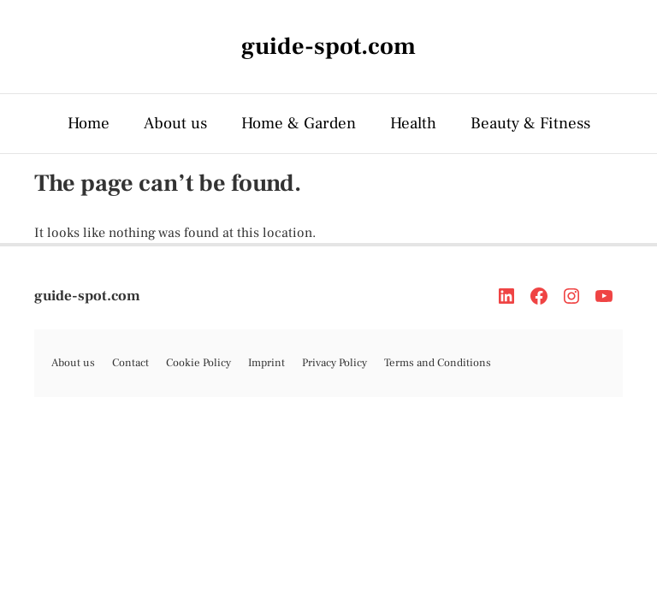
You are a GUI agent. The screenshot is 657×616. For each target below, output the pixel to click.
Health (413, 123)
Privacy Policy (334, 363)
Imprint (266, 363)
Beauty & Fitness (530, 123)
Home (89, 123)
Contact (130, 363)
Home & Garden (298, 123)
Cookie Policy (198, 363)
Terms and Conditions (437, 363)
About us (175, 123)
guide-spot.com (87, 296)
